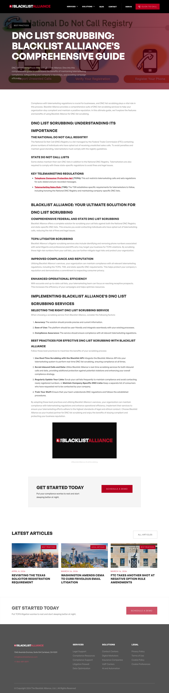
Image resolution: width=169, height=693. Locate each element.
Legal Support (79, 651)
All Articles (145, 534)
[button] (72, 6)
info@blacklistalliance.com (26, 657)
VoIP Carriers (108, 664)
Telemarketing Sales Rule (48, 188)
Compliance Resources (84, 656)
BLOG (101, 7)
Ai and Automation (111, 668)
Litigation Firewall (81, 664)
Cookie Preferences (141, 664)
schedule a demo (117, 489)
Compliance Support (83, 660)
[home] (29, 6)
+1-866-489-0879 (21, 661)
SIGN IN (128, 7)
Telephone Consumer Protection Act (54, 179)
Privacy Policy (138, 651)
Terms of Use (138, 656)
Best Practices (21, 25)
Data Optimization (81, 668)
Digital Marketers (110, 656)
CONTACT (113, 7)
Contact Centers (110, 651)
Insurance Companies (112, 660)
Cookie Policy (138, 660)
